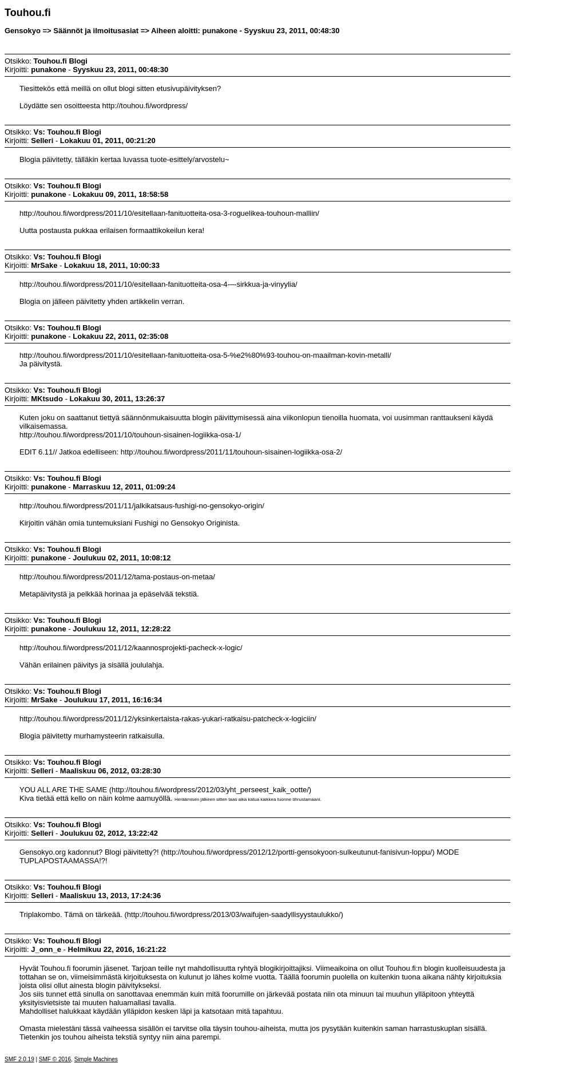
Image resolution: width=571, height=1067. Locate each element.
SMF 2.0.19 (19, 1059)
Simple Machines (96, 1059)
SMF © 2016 (55, 1059)
